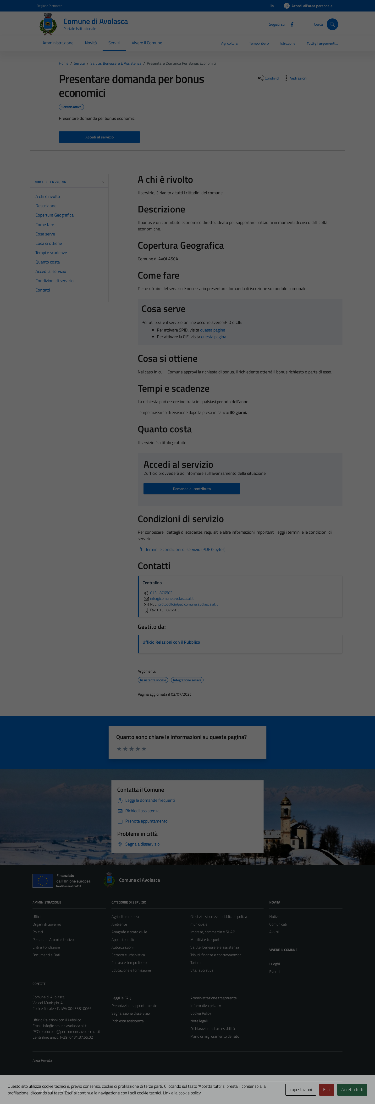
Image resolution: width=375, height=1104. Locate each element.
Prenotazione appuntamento (134, 1005)
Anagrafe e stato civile (129, 932)
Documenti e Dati (46, 955)
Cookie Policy (200, 1013)
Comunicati (278, 924)
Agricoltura (229, 43)
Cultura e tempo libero (129, 962)
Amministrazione (58, 43)
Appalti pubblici (123, 939)
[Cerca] (332, 24)
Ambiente (119, 924)
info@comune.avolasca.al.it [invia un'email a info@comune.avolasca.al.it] (168, 598)
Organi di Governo (47, 924)
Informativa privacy (205, 1005)
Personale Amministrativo (53, 939)
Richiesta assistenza (127, 1021)
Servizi (114, 43)
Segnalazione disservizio (130, 1013)
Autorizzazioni (122, 947)
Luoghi (274, 964)
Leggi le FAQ (121, 998)
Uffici (36, 916)
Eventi (274, 971)
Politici (38, 932)
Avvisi (274, 932)
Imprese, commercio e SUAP (212, 932)
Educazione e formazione (131, 970)
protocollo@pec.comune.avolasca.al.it (70, 1031)
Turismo (196, 962)
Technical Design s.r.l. (65, 1090)
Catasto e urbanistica (128, 955)
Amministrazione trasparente (213, 998)
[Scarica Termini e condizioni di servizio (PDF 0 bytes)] (182, 549)
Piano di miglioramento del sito (214, 1036)
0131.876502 (157, 592)
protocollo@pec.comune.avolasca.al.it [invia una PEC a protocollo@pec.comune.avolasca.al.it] (188, 604)
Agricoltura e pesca (126, 916)
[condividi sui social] (268, 78)
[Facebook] (290, 24)
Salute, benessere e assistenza (214, 947)
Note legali (199, 1021)
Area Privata (42, 1060)
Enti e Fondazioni (46, 947)
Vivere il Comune (147, 43)
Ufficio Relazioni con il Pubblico (171, 642)
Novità (91, 43)
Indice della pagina (69, 181)
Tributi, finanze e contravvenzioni (216, 955)
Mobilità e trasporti (205, 939)
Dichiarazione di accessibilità (212, 1028)
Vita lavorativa (201, 970)
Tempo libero (259, 43)
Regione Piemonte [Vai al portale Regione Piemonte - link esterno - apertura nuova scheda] (49, 5)
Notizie (274, 916)
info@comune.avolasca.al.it (65, 1026)
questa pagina (212, 330)
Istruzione (287, 43)
